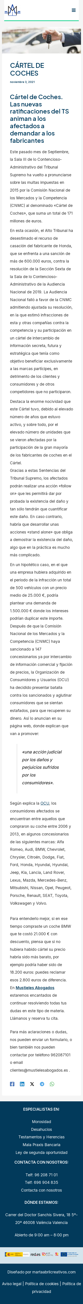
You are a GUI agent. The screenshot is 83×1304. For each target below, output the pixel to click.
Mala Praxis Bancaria (41, 1144)
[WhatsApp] (52, 1083)
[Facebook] (12, 1083)
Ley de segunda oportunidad (41, 1152)
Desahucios (41, 1129)
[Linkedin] (22, 1083)
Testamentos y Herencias (41, 1137)
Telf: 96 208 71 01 (41, 1175)
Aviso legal (11, 1283)
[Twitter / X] (32, 1083)
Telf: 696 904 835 (41, 1182)
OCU (45, 803)
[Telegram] (42, 1083)
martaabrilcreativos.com (54, 1272)
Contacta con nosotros (41, 1190)
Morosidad (41, 1121)
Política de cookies (41, 1283)
